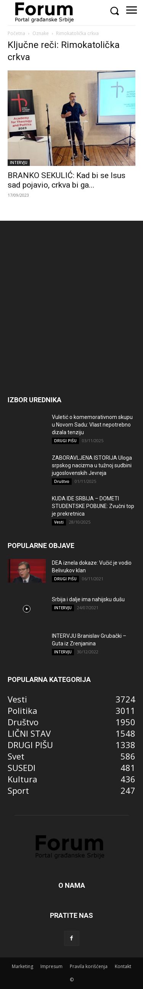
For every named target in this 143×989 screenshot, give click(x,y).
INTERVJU (18, 162)
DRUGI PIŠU (65, 440)
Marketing (22, 966)
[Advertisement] (71, 319)
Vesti (59, 522)
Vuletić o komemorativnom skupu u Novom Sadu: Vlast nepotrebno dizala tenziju (92, 424)
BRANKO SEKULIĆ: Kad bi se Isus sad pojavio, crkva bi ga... (66, 180)
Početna (16, 33)
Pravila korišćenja (89, 966)
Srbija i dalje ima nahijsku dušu (88, 599)
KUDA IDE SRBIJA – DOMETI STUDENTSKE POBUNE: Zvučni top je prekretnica (93, 506)
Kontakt (123, 966)
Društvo (61, 481)
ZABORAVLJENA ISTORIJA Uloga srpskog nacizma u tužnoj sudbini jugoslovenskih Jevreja (92, 465)
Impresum (51, 966)
